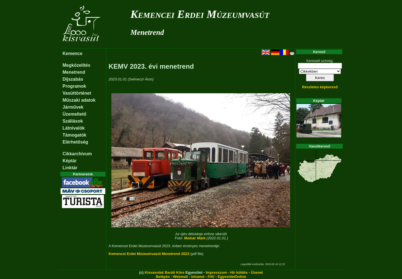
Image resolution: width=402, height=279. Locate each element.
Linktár (70, 167)
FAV (211, 277)
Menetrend (147, 32)
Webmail (180, 277)
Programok (74, 86)
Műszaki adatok (79, 100)
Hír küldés (239, 272)
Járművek (73, 107)
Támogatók (74, 135)
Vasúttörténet (77, 93)
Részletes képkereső (320, 87)
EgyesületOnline (232, 277)
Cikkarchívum (77, 153)
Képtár (70, 160)
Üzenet (257, 272)
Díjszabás (73, 79)
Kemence (72, 53)
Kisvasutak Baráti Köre (164, 272)
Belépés (163, 277)
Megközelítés (76, 65)
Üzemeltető (74, 114)
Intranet (198, 277)
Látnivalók (74, 128)
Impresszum (216, 272)
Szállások (73, 121)
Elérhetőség (75, 142)
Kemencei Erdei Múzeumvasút (199, 14)
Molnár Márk (194, 238)
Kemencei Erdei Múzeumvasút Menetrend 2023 (149, 254)
